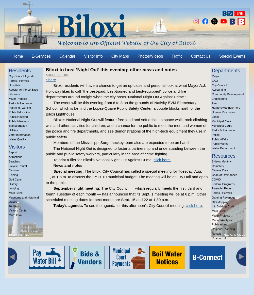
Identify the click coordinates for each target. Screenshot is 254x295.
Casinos (14, 170)
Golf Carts (15, 179)
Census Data (220, 170)
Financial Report (222, 188)
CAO (215, 80)
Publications (219, 224)
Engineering (219, 98)
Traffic (177, 56)
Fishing (13, 174)
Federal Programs (223, 184)
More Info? (16, 215)
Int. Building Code (223, 206)
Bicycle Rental (18, 166)
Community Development (228, 94)
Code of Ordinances (224, 174)
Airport (13, 152)
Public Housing (18, 116)
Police (216, 134)
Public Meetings (19, 121)
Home (17, 56)
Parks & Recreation (21, 103)
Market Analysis (222, 220)
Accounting (219, 89)
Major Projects (18, 98)
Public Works (220, 143)
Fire (214, 103)
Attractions (15, 156)
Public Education (19, 112)
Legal (215, 116)
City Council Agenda (22, 76)
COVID (216, 179)
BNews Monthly (222, 161)
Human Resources (223, 112)
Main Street (16, 192)
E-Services (41, 56)
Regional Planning (223, 229)
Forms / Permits (19, 80)
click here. (162, 160)
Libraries (14, 94)
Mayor (216, 76)
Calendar (67, 56)
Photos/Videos (150, 56)
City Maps (120, 56)
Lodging (14, 188)
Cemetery (218, 166)
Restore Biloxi (220, 238)
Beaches (14, 161)
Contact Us (201, 56)
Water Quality (17, 139)
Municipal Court (222, 125)
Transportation (18, 125)
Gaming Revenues (223, 197)
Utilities (13, 130)
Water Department (223, 148)
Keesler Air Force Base (23, 89)
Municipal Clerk (221, 121)
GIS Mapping (220, 202)
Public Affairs (220, 139)
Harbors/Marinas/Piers (226, 107)
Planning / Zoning (20, 107)
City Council (219, 85)
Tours (12, 205)
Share (51, 80)
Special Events (232, 56)
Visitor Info (93, 56)
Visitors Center (18, 210)
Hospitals (15, 85)
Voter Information (20, 134)
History (13, 184)
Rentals (217, 233)
